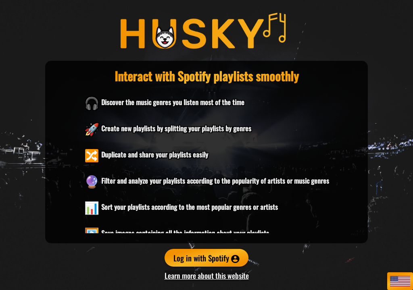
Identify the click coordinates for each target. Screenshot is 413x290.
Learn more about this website (207, 275)
